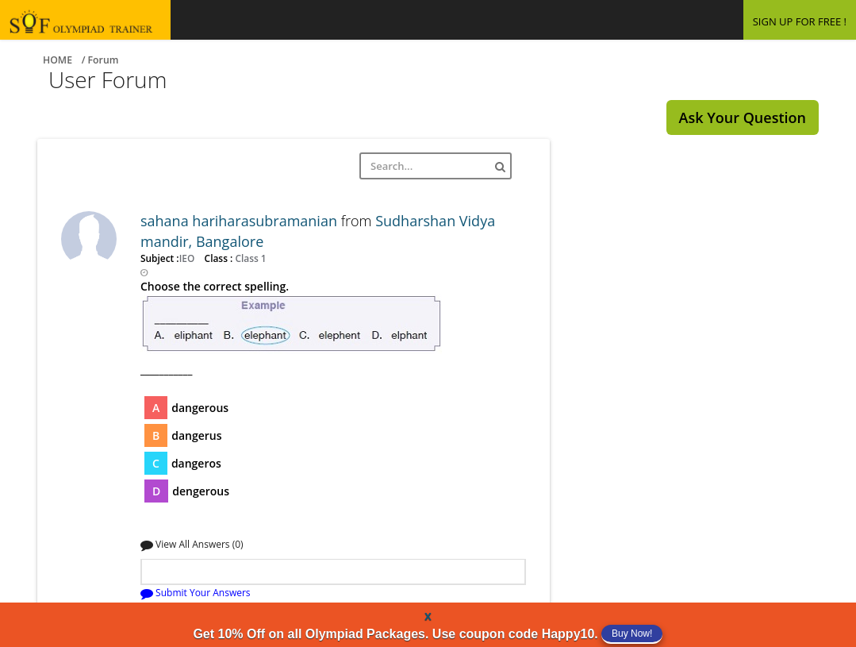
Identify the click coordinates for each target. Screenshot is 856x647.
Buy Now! (632, 633)
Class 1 (249, 258)
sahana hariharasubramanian (240, 220)
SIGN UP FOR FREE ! (799, 21)
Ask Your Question (742, 117)
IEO (188, 258)
